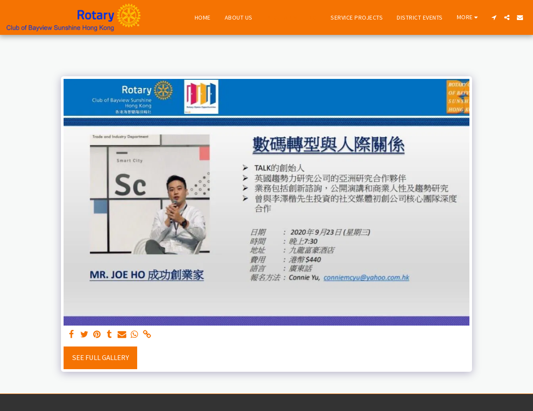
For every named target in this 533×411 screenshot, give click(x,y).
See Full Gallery (100, 357)
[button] (494, 17)
